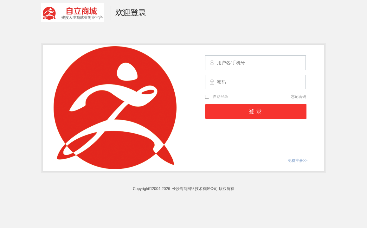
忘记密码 (298, 96)
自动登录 (216, 96)
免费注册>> (297, 160)
